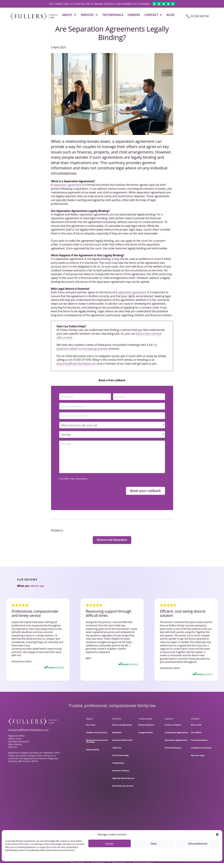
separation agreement (67, 185)
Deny (154, 843)
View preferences (198, 843)
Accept (109, 843)
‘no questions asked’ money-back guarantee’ (107, 346)
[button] (217, 834)
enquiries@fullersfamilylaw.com (77, 363)
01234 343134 (200, 16)
